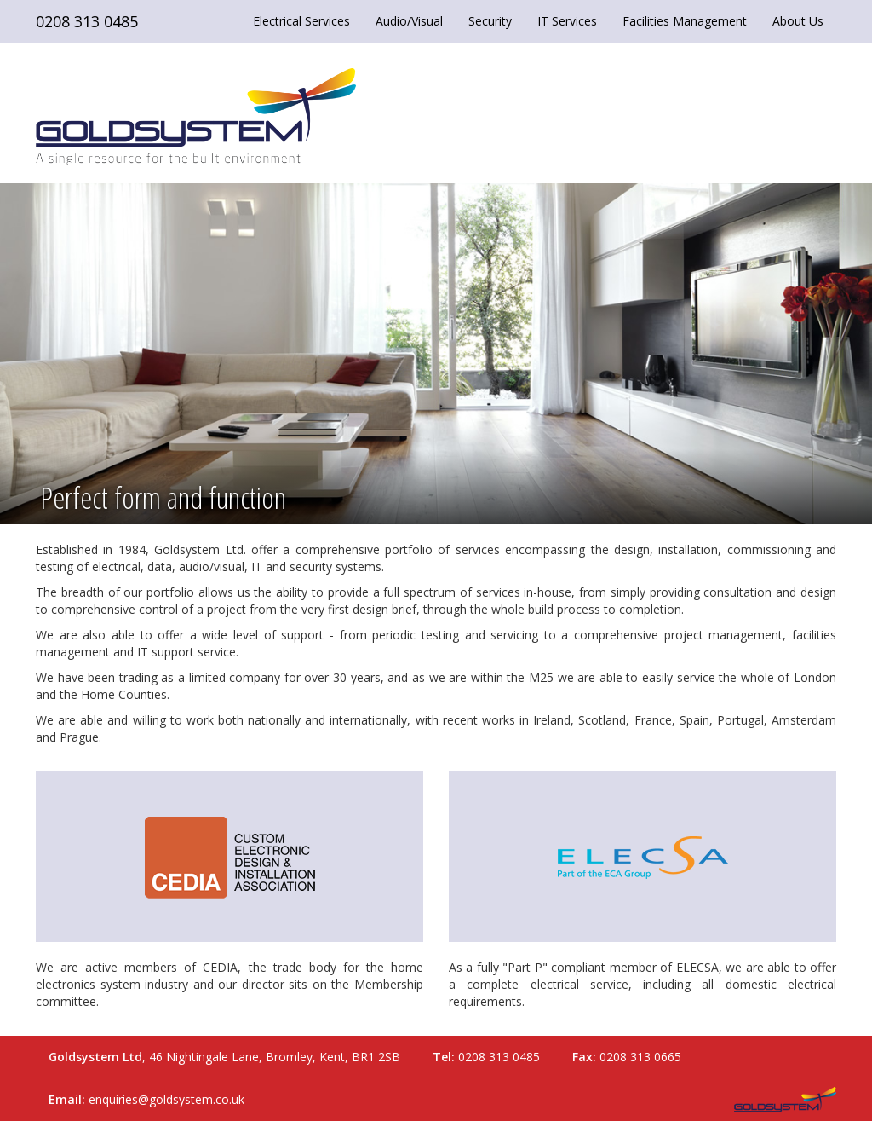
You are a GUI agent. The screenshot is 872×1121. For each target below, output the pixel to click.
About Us (797, 21)
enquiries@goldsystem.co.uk (166, 1099)
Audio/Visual (409, 21)
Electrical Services (301, 21)
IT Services (567, 21)
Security (490, 21)
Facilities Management (684, 21)
